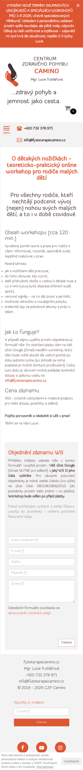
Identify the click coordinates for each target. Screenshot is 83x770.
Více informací (44, 766)
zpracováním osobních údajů (29, 613)
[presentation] (41, 627)
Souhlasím (71, 761)
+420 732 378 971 (41, 675)
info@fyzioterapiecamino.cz (41, 681)
